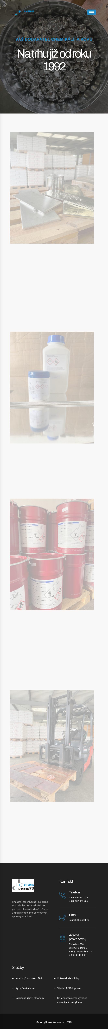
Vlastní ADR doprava (69, 988)
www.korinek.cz (56, 1022)
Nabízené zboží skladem (29, 998)
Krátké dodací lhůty (68, 978)
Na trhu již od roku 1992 (28, 978)
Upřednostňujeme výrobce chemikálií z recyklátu (72, 1000)
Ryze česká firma (25, 988)
